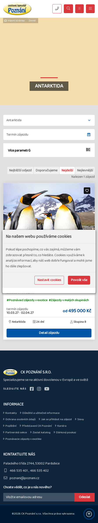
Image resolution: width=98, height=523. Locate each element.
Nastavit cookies (49, 280)
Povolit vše (79, 280)
